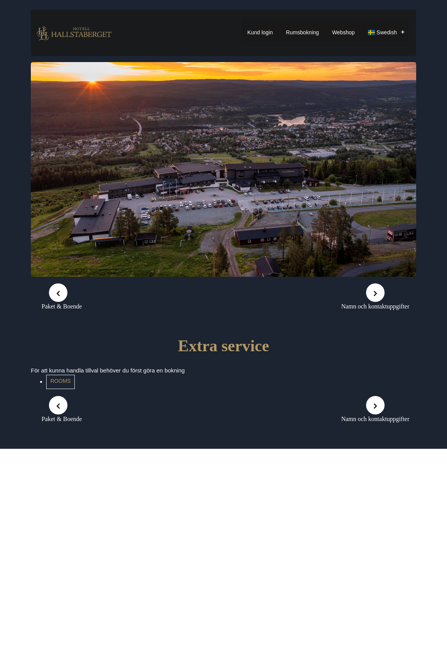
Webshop (343, 32)
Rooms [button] (60, 381)
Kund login (260, 32)
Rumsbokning (302, 32)
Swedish (382, 32)
